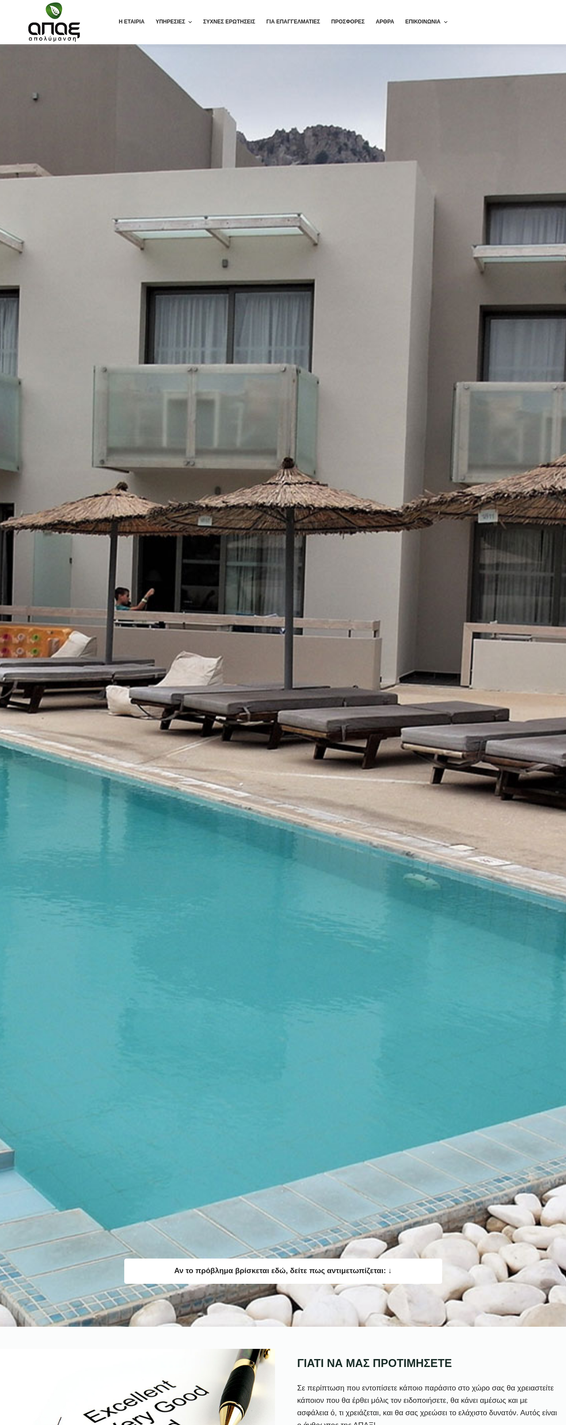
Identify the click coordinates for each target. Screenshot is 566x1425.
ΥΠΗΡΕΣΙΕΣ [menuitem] (175, 22)
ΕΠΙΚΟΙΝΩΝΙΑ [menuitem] (426, 22)
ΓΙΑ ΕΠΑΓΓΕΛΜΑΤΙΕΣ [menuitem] (293, 22)
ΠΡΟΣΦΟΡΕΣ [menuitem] (348, 22)
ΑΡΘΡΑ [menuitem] (385, 22)
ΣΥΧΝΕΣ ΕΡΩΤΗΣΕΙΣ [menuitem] (229, 22)
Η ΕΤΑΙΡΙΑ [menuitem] (131, 22)
